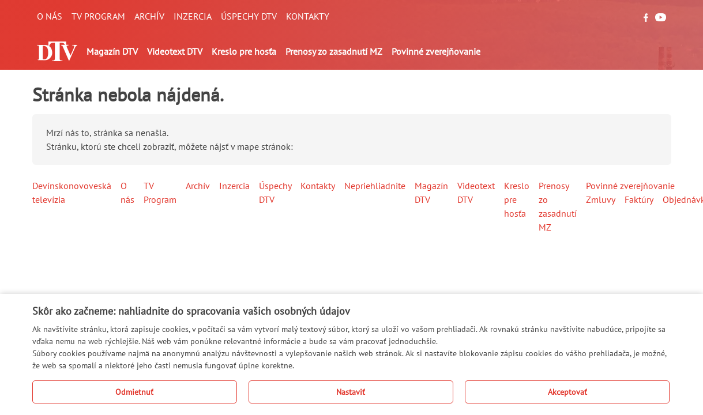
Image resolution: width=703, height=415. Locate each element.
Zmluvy (600, 199)
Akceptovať (567, 392)
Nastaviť (350, 392)
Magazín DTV (112, 51)
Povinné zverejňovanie (436, 51)
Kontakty (307, 16)
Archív (149, 16)
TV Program (98, 16)
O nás (49, 16)
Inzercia (193, 16)
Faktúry (639, 199)
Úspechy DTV (249, 16)
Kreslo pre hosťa (244, 51)
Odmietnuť (134, 392)
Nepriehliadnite (374, 185)
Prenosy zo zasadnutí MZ (333, 51)
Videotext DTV (174, 51)
